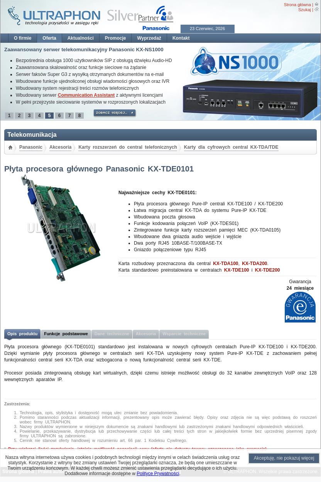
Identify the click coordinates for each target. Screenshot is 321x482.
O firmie (22, 38)
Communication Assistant (86, 95)
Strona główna (297, 4)
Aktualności (81, 38)
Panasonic (30, 147)
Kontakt (181, 38)
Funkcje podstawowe (66, 333)
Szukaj (304, 9)
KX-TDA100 (225, 263)
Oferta (49, 38)
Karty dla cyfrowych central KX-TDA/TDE (231, 147)
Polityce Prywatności (158, 473)
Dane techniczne (112, 333)
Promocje (115, 38)
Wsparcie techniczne (184, 333)
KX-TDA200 (254, 263)
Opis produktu (22, 333)
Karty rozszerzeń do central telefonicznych (127, 147)
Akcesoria (60, 147)
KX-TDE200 (267, 270)
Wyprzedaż (149, 38)
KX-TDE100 (236, 270)
